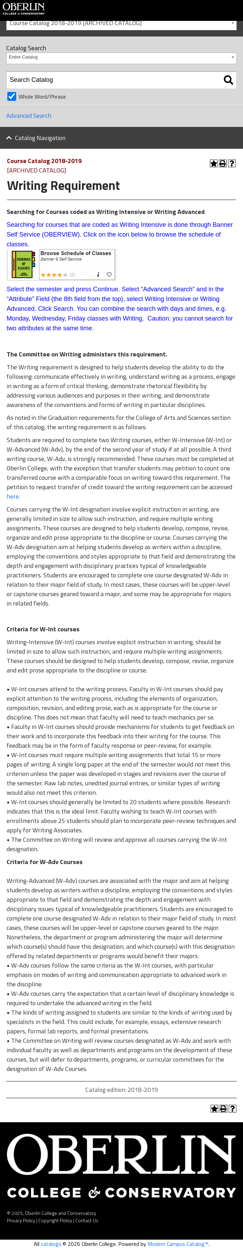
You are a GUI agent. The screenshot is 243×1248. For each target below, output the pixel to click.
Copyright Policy (55, 1220)
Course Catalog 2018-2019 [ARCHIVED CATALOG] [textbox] (76, 23)
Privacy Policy (21, 1220)
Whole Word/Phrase (42, 96)
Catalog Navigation (40, 137)
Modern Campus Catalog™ (177, 1244)
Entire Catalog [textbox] (23, 57)
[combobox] (121, 22)
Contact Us (86, 1220)
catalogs (51, 1244)
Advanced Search (28, 115)
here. (13, 496)
